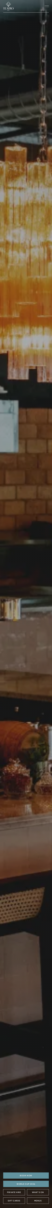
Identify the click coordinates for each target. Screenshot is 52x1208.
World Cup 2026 (26, 1184)
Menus (38, 1201)
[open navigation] (47, 6)
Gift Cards (14, 1201)
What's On (38, 1192)
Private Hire (14, 1192)
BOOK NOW (26, 1175)
